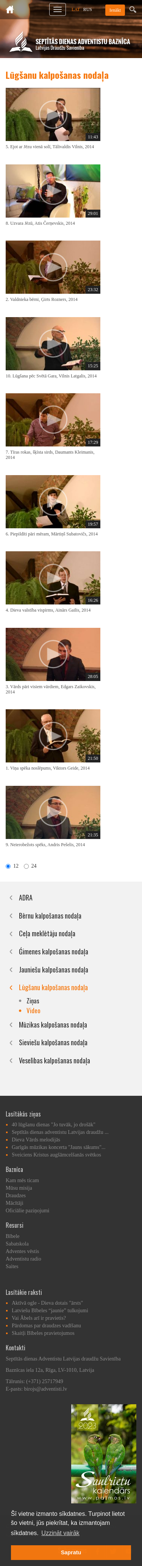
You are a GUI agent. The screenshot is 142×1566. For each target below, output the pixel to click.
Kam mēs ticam (22, 1180)
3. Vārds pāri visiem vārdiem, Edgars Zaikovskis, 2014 (50, 689)
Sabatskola (17, 1244)
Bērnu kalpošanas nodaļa (50, 915)
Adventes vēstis (22, 1251)
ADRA (26, 897)
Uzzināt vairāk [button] (60, 1533)
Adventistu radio (23, 1259)
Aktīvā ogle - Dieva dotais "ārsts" (47, 1303)
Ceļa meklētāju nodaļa (47, 933)
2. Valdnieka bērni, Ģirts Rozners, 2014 (42, 299)
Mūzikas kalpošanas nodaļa (53, 1024)
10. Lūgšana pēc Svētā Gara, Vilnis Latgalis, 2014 (51, 376)
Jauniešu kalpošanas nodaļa (53, 969)
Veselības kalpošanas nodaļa (54, 1060)
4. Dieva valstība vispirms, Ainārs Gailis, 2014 (48, 610)
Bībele (13, 1236)
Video (34, 1010)
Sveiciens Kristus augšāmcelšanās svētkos (56, 1155)
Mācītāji (14, 1203)
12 (12, 866)
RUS (87, 9)
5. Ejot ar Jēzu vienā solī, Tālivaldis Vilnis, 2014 (50, 146)
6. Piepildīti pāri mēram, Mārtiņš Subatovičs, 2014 (52, 534)
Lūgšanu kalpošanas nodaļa (53, 987)
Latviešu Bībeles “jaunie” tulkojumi (50, 1310)
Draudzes (16, 1195)
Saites (12, 1266)
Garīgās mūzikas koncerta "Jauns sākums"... (58, 1147)
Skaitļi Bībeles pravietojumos (43, 1333)
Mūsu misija (19, 1188)
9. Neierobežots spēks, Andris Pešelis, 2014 (45, 844)
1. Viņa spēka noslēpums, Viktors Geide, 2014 (48, 768)
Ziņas (33, 1000)
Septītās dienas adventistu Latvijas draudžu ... (60, 1132)
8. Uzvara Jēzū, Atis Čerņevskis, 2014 (40, 223)
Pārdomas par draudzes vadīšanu (46, 1325)
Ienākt (115, 10)
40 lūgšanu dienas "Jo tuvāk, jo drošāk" (53, 1124)
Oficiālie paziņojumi (27, 1210)
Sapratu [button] (71, 1552)
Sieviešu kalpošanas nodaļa (53, 1042)
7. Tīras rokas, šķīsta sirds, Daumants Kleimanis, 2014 (50, 454)
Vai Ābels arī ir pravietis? (39, 1318)
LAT (76, 9)
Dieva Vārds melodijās (36, 1140)
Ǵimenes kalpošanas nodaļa (53, 951)
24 (30, 866)
